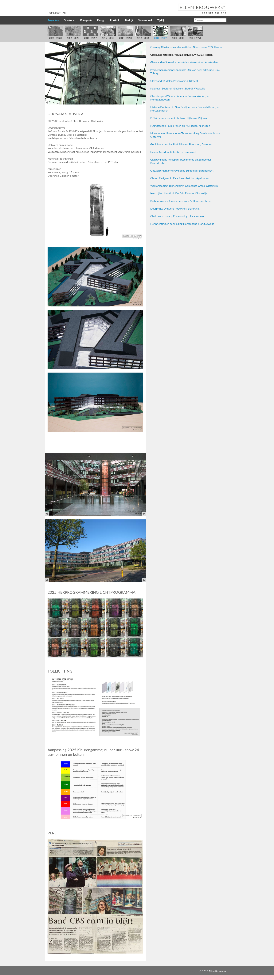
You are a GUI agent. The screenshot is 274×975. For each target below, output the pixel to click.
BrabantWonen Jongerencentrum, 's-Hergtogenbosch (181, 201)
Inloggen (193, 971)
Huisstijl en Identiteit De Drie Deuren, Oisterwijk (178, 193)
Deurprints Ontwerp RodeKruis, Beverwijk (174, 208)
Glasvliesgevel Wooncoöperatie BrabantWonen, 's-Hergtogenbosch (179, 97)
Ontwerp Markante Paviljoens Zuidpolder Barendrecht (181, 170)
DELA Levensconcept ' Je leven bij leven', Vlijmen (178, 118)
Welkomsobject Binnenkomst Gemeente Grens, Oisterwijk (184, 185)
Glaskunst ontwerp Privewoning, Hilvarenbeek (177, 216)
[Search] (210, 20)
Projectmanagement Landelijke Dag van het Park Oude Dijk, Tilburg (185, 71)
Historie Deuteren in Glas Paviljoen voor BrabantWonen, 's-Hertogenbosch (184, 108)
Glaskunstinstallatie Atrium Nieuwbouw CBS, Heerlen (181, 54)
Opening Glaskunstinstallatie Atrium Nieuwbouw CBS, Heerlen (186, 47)
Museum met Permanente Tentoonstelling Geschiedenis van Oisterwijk (185, 135)
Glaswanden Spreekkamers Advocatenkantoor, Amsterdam (184, 62)
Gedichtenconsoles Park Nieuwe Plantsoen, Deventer (181, 144)
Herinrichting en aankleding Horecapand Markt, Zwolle (182, 223)
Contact (61, 12)
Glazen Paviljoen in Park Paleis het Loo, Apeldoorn (179, 178)
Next (144, 102)
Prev (47, 102)
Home (51, 12)
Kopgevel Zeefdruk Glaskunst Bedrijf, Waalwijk (177, 88)
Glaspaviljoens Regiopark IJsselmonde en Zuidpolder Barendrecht (180, 161)
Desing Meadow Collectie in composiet (173, 152)
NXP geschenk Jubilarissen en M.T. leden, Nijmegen (180, 125)
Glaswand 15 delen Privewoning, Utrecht (174, 80)
